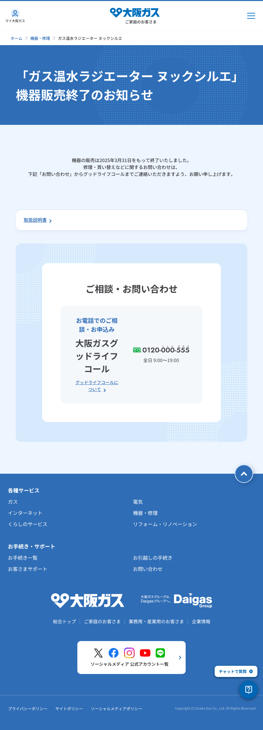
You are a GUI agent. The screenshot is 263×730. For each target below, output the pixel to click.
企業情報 (201, 621)
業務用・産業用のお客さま (156, 621)
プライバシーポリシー (27, 708)
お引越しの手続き (152, 557)
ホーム (16, 38)
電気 (138, 501)
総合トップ (64, 621)
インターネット (25, 512)
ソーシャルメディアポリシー (116, 708)
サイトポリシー (69, 708)
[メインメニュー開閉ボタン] (251, 16)
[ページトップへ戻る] (244, 473)
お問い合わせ (148, 568)
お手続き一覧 (23, 557)
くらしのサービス (27, 523)
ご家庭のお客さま (102, 621)
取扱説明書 (35, 219)
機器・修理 (40, 38)
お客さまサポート (27, 568)
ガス (13, 501)
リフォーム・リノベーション (165, 523)
